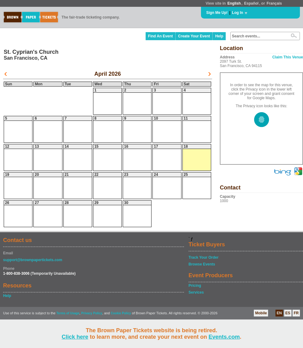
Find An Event (160, 36)
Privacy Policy (91, 313)
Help (219, 36)
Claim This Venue (287, 57)
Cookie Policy (121, 313)
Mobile (261, 313)
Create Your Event (194, 36)
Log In (237, 13)
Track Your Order (204, 257)
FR (296, 313)
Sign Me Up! (217, 13)
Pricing (195, 285)
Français (274, 3)
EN (279, 313)
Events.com (224, 337)
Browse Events (202, 264)
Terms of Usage (67, 313)
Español (251, 3)
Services (196, 292)
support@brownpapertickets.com (32, 260)
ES (287, 313)
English (234, 3)
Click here (75, 337)
